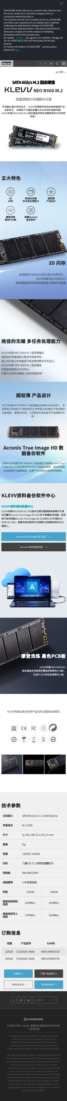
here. (17, 49)
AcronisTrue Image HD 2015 (34, 536)
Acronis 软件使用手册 (33, 547)
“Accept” (19, 37)
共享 (61, 72)
